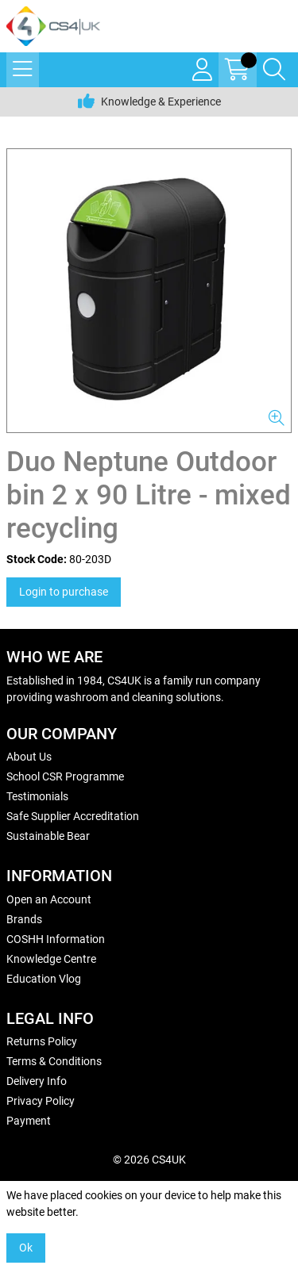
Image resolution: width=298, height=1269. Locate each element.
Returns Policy (41, 1041)
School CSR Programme (65, 776)
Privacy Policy (40, 1101)
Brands (24, 919)
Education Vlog (43, 978)
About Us (29, 756)
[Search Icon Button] (274, 69)
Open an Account (48, 899)
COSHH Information (55, 939)
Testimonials (37, 796)
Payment (28, 1120)
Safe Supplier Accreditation (72, 816)
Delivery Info (36, 1081)
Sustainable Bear (48, 836)
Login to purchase (63, 591)
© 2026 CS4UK (149, 1159)
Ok (26, 1247)
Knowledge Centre (51, 959)
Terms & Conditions (54, 1061)
